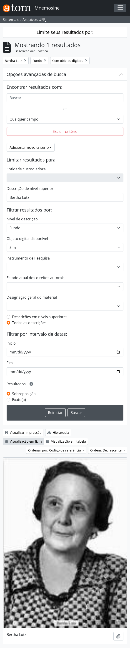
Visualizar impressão (23, 432)
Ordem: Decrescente (106, 450)
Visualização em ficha (23, 441)
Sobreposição (24, 393)
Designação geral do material (32, 297)
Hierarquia (58, 432)
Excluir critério (65, 131)
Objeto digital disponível (27, 238)
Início (11, 343)
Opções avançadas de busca (36, 74)
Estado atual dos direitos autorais (36, 277)
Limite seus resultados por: (65, 32)
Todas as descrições (29, 322)
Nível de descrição (22, 219)
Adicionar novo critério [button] (29, 147)
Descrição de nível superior (30, 188)
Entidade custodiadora (26, 168)
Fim (10, 362)
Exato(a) (19, 399)
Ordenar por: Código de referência (55, 450)
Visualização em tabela (66, 441)
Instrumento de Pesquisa (28, 258)
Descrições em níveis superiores (40, 316)
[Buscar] (65, 97)
